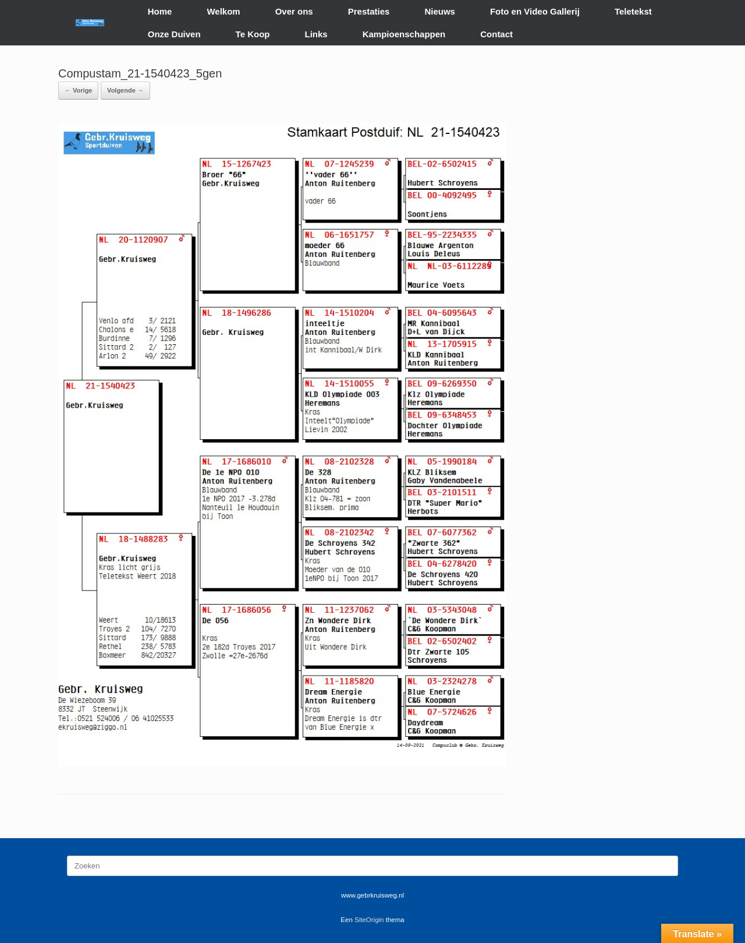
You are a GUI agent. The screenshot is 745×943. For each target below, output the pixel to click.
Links (316, 34)
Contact (496, 34)
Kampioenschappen (404, 34)
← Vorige (78, 90)
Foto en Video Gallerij (535, 11)
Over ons (294, 11)
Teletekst (633, 11)
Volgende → (125, 90)
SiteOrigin (369, 919)
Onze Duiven (174, 34)
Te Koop (253, 34)
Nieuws (439, 11)
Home (160, 11)
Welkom (223, 11)
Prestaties (369, 11)
